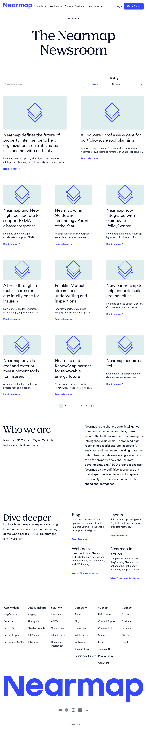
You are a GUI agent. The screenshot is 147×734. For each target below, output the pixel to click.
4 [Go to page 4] (76, 406)
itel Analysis (33, 642)
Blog (77, 621)
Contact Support (107, 621)
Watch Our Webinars (85, 573)
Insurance (56, 614)
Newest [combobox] (116, 84)
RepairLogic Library (85, 656)
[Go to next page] (91, 406)
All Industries (58, 635)
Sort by (114, 78)
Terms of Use (105, 649)
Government (58, 628)
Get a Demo (134, 6)
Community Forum (108, 628)
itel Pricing (33, 635)
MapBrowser (11, 614)
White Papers (82, 635)
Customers (80, 6)
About (78, 614)
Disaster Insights (36, 628)
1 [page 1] (61, 406)
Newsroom (73, 19)
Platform (68, 6)
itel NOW (9, 628)
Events (125, 642)
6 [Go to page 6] (86, 406)
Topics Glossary (83, 649)
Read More (79, 539)
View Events (118, 535)
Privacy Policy (105, 656)
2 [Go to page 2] (66, 406)
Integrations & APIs (14, 642)
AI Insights (33, 621)
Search (96, 84)
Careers (126, 635)
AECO (54, 621)
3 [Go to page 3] (71, 406)
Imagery (31, 614)
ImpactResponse (13, 635)
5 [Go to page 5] (81, 406)
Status (101, 635)
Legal (101, 642)
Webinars (80, 642)
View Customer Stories (125, 578)
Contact (126, 614)
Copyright (103, 663)
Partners (126, 628)
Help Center (104, 614)
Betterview (10, 621)
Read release (12, 169)
